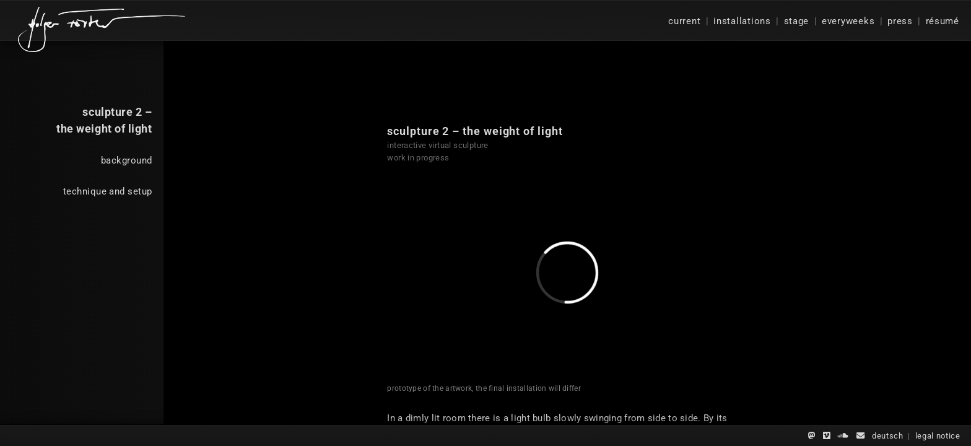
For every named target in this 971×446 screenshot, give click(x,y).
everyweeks (848, 21)
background (126, 160)
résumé (942, 21)
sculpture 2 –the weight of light (104, 120)
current (684, 21)
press (900, 21)
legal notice (937, 435)
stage (796, 21)
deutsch (888, 435)
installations (742, 21)
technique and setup (107, 191)
